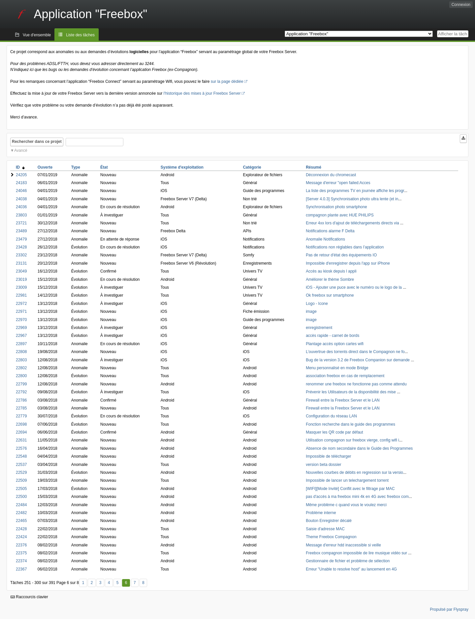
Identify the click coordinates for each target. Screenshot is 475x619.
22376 (21, 545)
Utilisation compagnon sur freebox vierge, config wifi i (352, 440)
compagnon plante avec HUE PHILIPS (339, 215)
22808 (21, 351)
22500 (21, 496)
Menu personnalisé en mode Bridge (337, 368)
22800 (21, 376)
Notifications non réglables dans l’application (345, 247)
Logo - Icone (317, 303)
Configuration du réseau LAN (331, 416)
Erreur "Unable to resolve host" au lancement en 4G (351, 569)
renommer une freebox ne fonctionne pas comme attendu (356, 384)
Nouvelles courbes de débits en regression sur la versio (354, 472)
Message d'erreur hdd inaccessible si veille (343, 545)
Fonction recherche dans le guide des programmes (350, 424)
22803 (21, 360)
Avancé (20, 150)
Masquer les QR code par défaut (334, 432)
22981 (21, 295)
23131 (21, 263)
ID (20, 167)
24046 (21, 190)
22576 (21, 448)
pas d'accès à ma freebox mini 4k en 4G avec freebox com (357, 496)
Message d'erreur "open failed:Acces (338, 182)
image (311, 311)
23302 (21, 255)
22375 (21, 553)
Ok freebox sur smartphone (330, 295)
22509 (21, 480)
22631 (21, 440)
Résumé (313, 167)
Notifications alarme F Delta (330, 231)
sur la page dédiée (227, 81)
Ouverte (45, 167)
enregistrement (319, 327)
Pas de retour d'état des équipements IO (341, 255)
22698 (21, 424)
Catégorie (252, 167)
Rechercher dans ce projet (37, 141)
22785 (21, 408)
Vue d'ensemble (37, 35)
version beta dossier (323, 464)
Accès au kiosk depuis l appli (331, 271)
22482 (21, 512)
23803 (21, 215)
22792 (21, 392)
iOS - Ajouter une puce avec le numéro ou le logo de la (354, 287)
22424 (21, 537)
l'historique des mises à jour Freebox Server (202, 93)
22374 (21, 561)
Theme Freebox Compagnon (331, 537)
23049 (21, 271)
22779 (21, 416)
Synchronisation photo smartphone (336, 207)
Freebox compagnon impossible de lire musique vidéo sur (357, 553)
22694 (21, 432)
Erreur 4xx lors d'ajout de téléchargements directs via (353, 223)
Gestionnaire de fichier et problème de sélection (348, 561)
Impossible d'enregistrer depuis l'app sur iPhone (348, 263)
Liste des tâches (80, 35)
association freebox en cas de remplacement (345, 376)
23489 (21, 231)
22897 (21, 344)
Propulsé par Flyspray (449, 609)
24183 (21, 182)
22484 (21, 505)
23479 (21, 239)
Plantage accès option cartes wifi (335, 344)
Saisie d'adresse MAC (325, 529)
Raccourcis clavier (29, 597)
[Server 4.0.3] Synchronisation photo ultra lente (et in (352, 199)
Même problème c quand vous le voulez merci (346, 505)
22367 (21, 569)
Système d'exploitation (182, 167)
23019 (21, 279)
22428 (21, 529)
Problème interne (321, 512)
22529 (21, 472)
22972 (21, 303)
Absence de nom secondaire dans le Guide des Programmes (359, 448)
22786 (21, 400)
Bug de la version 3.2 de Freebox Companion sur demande (358, 360)
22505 (21, 488)
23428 (21, 247)
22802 (21, 368)
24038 (21, 199)
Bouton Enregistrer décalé (329, 520)
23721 (21, 223)
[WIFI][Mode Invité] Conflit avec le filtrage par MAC (350, 488)
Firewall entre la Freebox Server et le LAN (342, 400)
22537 (21, 464)
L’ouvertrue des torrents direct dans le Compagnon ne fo (355, 351)
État (104, 167)
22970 (21, 319)
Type (75, 167)
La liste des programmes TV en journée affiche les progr (355, 190)
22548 (21, 456)
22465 (21, 520)
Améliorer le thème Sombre (330, 279)
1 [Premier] (83, 582)
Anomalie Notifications (325, 239)
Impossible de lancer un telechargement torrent (347, 480)
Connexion (461, 4)
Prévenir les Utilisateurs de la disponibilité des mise (351, 392)
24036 (21, 207)
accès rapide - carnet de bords (332, 335)
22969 (21, 327)
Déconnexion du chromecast (331, 175)
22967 (21, 335)
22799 (21, 384)
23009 (21, 287)
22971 (21, 311)
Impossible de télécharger (328, 456)
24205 (21, 175)
